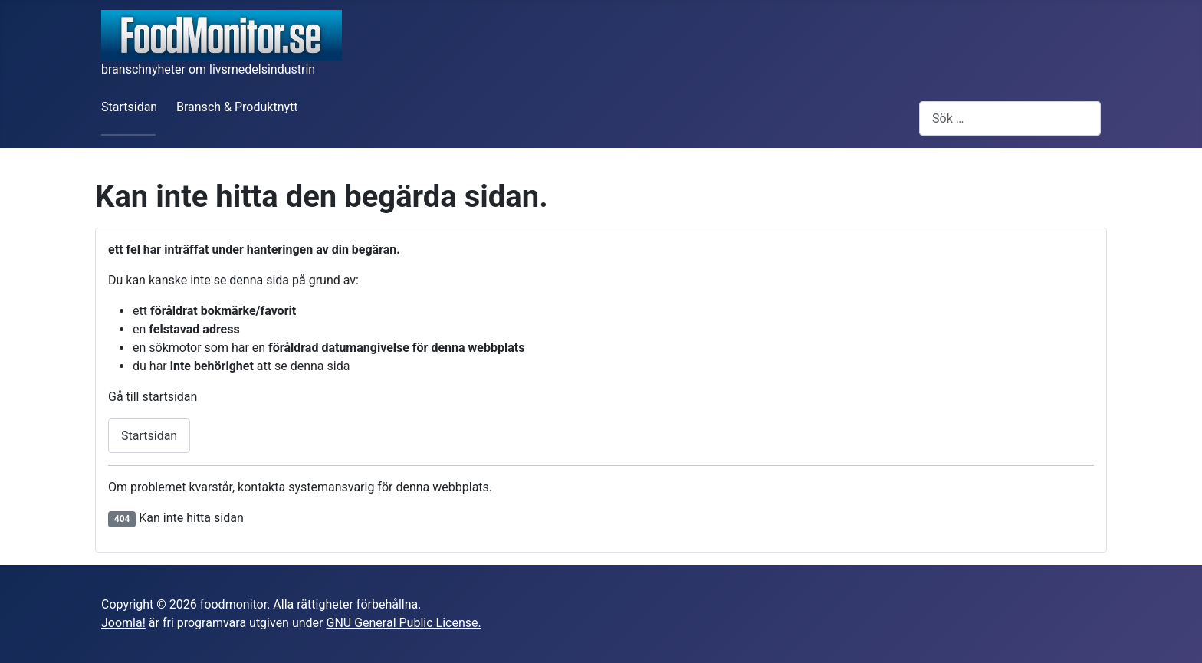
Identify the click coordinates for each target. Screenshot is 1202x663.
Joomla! (123, 622)
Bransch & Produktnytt (237, 107)
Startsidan (129, 107)
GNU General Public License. (403, 622)
